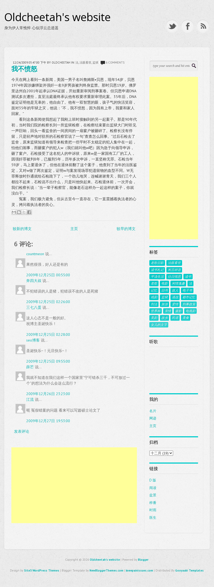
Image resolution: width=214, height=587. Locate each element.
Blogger (143, 560)
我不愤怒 (24, 68)
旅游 (164, 304)
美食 (185, 318)
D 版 (152, 480)
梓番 (152, 502)
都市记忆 (188, 297)
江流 (30, 399)
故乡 (164, 318)
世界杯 (155, 311)
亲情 (167, 311)
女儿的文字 (159, 325)
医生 (152, 517)
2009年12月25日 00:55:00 (48, 275)
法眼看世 (85, 62)
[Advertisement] (74, 485)
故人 (175, 290)
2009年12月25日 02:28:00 (48, 334)
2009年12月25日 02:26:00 (48, 301)
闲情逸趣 (178, 283)
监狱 (95, 62)
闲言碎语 (174, 270)
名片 (152, 411)
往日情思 (174, 276)
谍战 (175, 297)
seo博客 (33, 340)
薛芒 (30, 367)
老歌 (154, 283)
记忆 (154, 290)
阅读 (152, 488)
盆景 (152, 495)
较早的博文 (126, 228)
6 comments (115, 62)
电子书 (187, 290)
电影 (164, 283)
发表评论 (21, 431)
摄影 (178, 311)
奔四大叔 (33, 280)
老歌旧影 (157, 263)
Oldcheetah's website (57, 17)
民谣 (175, 318)
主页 (74, 228)
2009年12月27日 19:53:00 (48, 420)
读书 (188, 276)
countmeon (35, 253)
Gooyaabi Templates (189, 570)
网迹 (152, 418)
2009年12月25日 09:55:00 (48, 361)
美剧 (154, 318)
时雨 (152, 510)
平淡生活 (157, 276)
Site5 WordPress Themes (41, 570)
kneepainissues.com (139, 570)
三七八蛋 (33, 307)
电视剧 (190, 311)
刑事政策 (188, 304)
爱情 (175, 304)
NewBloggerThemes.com (106, 570)
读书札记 (157, 270)
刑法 (154, 304)
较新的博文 (22, 228)
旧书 (164, 290)
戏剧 (154, 297)
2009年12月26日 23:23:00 (48, 393)
